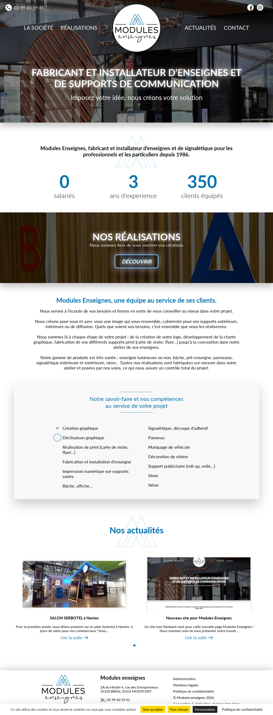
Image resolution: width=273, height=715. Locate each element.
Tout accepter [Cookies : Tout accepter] (153, 709)
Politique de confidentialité (193, 691)
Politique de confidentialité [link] (242, 709)
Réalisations (79, 27)
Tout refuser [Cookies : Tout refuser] (179, 709)
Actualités (200, 27)
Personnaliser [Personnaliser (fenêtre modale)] (205, 709)
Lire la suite (71, 637)
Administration (184, 679)
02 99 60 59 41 (29, 7)
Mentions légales (185, 685)
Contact (236, 27)
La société (38, 27)
